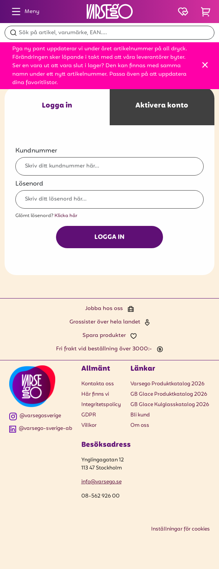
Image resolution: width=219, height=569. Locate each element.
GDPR (88, 415)
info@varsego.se (101, 482)
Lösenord (29, 184)
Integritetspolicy (101, 405)
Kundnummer (36, 151)
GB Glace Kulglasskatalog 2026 (169, 405)
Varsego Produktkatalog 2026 (167, 384)
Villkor (89, 425)
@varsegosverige (35, 416)
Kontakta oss (97, 384)
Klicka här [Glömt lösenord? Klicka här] (65, 215)
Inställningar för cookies (180, 529)
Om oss (139, 425)
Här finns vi (95, 394)
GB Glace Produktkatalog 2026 (168, 394)
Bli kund (140, 415)
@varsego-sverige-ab (40, 429)
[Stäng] (205, 65)
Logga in (109, 237)
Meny (24, 11)
